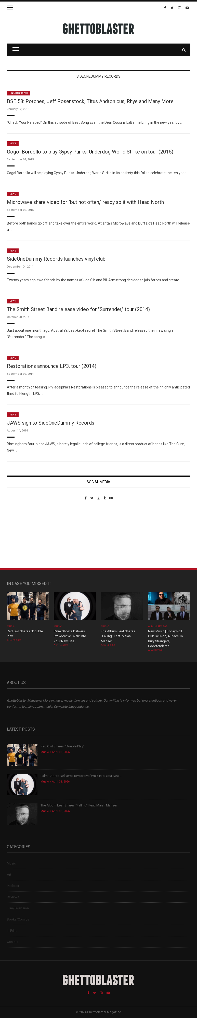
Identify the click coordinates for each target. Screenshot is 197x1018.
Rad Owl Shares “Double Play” (62, 746)
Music (11, 626)
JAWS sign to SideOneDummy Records (50, 423)
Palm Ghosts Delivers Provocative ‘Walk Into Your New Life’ (70, 636)
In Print (12, 930)
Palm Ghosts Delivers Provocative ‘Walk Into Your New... (81, 776)
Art (9, 874)
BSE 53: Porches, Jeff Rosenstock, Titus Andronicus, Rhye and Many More (90, 101)
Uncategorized (18, 93)
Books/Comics (18, 919)
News (12, 143)
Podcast (13, 886)
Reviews (13, 897)
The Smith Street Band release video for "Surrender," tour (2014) (78, 309)
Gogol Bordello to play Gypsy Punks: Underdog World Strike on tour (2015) (90, 152)
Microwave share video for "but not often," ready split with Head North (85, 202)
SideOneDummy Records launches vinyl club (56, 259)
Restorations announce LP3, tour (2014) (51, 366)
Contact (12, 942)
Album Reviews (157, 626)
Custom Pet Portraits (22, 535)
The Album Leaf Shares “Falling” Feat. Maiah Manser (118, 636)
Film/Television (18, 908)
